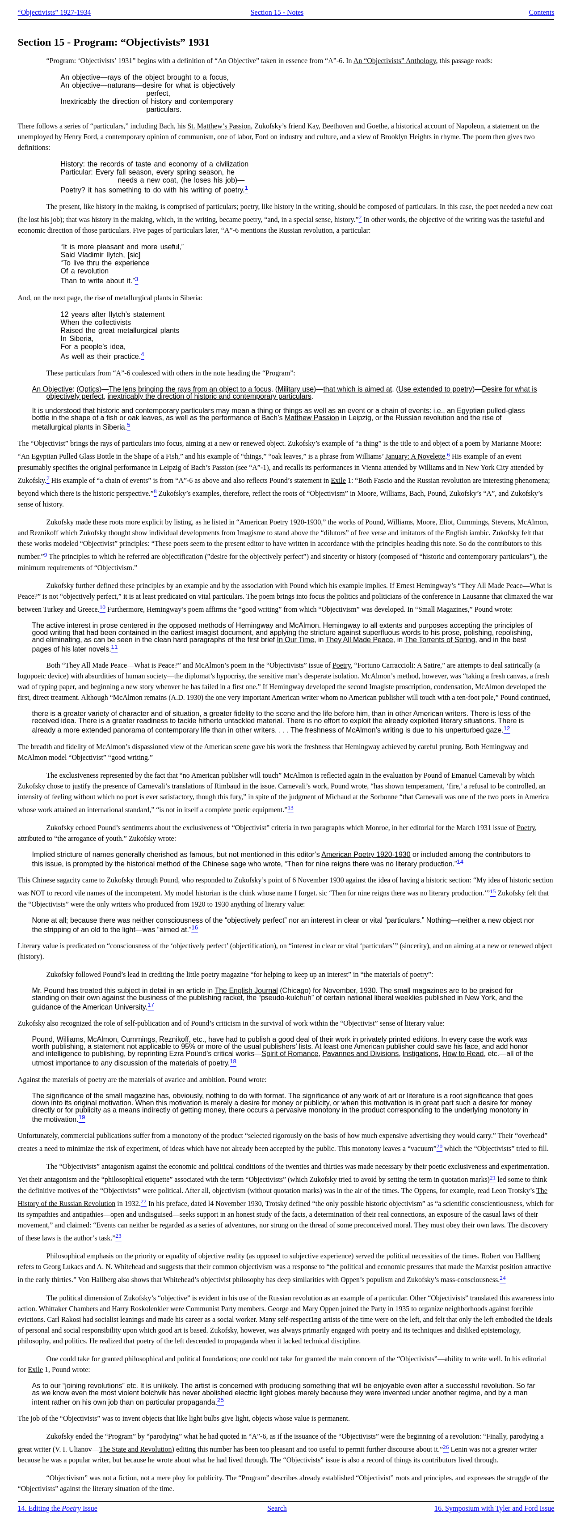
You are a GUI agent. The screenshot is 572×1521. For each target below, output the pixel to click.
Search (277, 1508)
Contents (542, 12)
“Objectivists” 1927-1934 (54, 12)
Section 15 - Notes (277, 12)
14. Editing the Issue (57, 1508)
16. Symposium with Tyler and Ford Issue (494, 1508)
